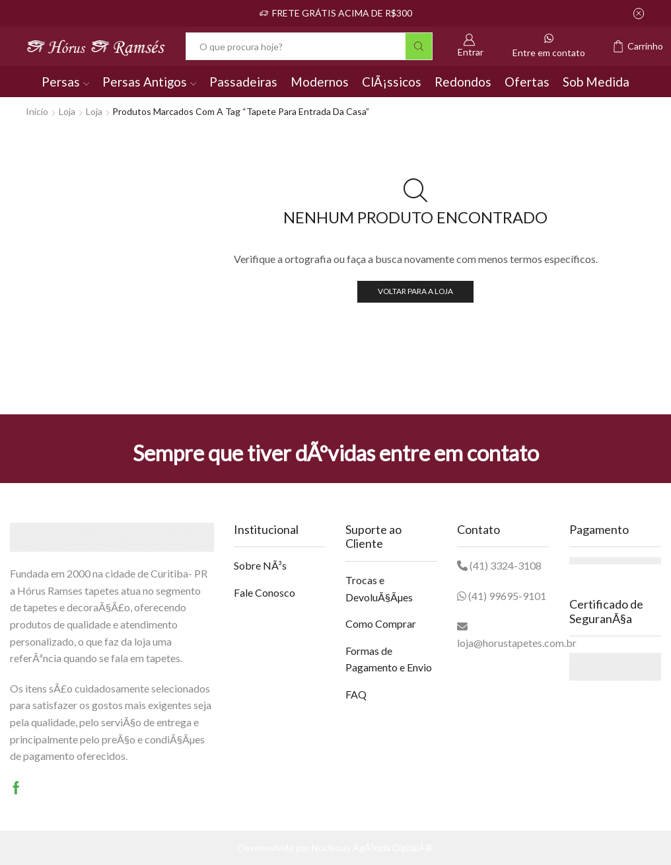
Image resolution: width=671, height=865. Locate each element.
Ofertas (527, 81)
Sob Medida (596, 81)
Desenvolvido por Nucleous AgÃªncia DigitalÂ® (335, 847)
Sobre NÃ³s (260, 565)
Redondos (463, 81)
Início (37, 111)
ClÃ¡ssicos (391, 81)
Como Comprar (380, 623)
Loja (67, 111)
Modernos (320, 81)
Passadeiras (243, 81)
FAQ (356, 694)
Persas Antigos (149, 81)
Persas (65, 81)
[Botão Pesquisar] (419, 46)
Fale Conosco (264, 592)
